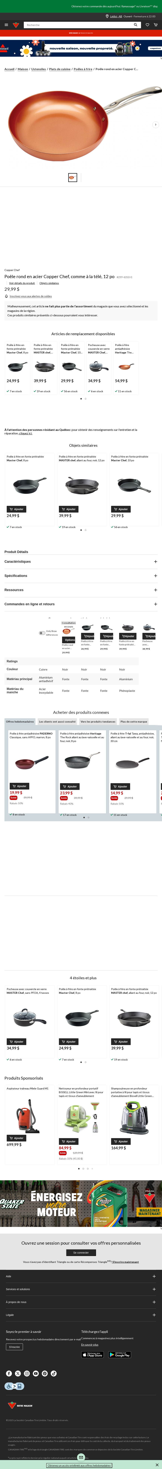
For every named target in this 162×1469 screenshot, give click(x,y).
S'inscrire (14, 1347)
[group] (16, 797)
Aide (81, 1276)
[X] (18, 1373)
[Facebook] (9, 1373)
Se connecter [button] (81, 1252)
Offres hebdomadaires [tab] (20, 721)
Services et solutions (81, 1289)
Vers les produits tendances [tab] (98, 721)
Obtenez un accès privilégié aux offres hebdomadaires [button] (79, 1465)
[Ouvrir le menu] (6, 25)
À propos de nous (81, 1302)
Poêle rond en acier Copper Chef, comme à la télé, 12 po (59, 276)
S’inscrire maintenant (125, 1261)
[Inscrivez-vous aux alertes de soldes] (28, 296)
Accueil (9, 69)
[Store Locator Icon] (107, 16)
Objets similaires (49, 283)
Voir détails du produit (22, 283)
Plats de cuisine (59, 69)
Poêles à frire (83, 69)
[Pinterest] (45, 1373)
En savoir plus (89, 1344)
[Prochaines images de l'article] (155, 124)
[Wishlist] (147, 25)
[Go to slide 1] (72, 177)
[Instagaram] (27, 1373)
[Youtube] (36, 1373)
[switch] (44, 633)
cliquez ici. (25, 433)
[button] (135, 25)
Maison (23, 69)
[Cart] (156, 25)
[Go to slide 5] (89, 177)
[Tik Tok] (54, 1373)
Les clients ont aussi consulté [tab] (57, 721)
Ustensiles (38, 69)
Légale (81, 1315)
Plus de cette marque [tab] (134, 721)
